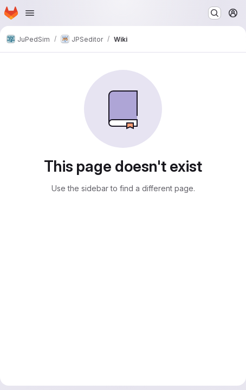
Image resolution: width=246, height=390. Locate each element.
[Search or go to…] (214, 13)
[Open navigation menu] (29, 13)
